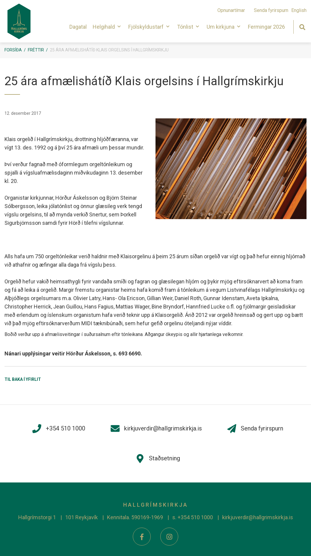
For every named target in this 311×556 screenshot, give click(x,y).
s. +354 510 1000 (192, 517)
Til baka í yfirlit (22, 379)
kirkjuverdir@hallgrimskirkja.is (257, 517)
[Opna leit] (302, 26)
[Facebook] (142, 537)
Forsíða (13, 50)
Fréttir (36, 50)
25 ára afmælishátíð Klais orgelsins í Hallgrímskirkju (109, 50)
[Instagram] (169, 537)
